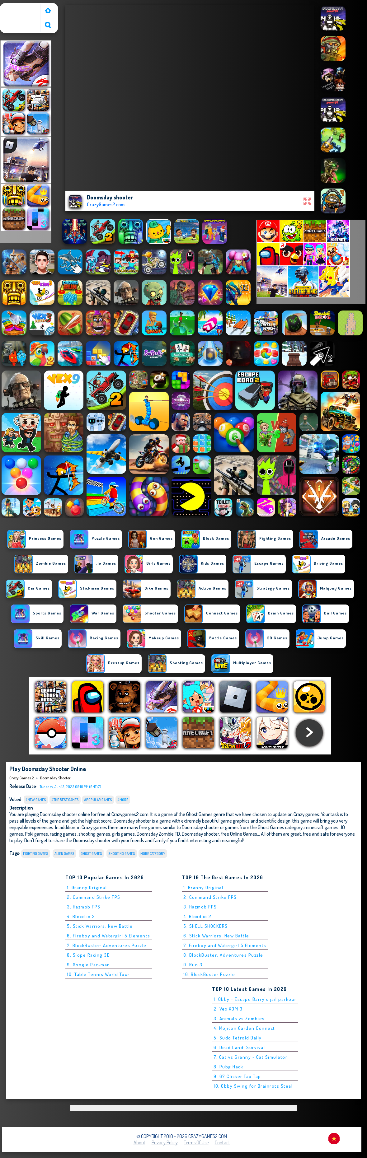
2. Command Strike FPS (93, 897)
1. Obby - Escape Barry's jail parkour (255, 999)
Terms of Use (196, 1142)
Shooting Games (121, 853)
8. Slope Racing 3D (88, 955)
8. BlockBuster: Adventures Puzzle (223, 955)
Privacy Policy (165, 1142)
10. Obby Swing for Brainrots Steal (253, 1086)
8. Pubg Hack (228, 1067)
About (139, 1142)
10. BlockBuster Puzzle (209, 974)
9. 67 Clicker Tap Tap (237, 1076)
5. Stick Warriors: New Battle (100, 926)
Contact (222, 1142)
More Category (152, 853)
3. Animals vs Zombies (239, 1018)
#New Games (36, 799)
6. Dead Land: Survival (239, 1047)
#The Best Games (65, 799)
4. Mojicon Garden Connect (244, 1028)
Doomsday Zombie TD (158, 833)
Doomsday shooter (55, 777)
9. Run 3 (192, 965)
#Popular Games (98, 799)
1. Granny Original (87, 887)
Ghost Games (91, 853)
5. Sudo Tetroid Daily (238, 1038)
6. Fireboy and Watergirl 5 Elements (108, 936)
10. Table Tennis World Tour (98, 974)
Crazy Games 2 (17, 7)
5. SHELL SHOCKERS (205, 926)
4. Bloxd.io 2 (81, 916)
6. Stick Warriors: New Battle (216, 936)
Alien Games (64, 853)
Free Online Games (239, 833)
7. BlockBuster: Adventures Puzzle (107, 945)
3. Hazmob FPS (84, 907)
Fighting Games (35, 853)
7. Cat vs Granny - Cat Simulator (250, 1057)
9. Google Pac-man (88, 965)
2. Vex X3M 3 (228, 1009)
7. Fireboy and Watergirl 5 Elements (224, 945)
